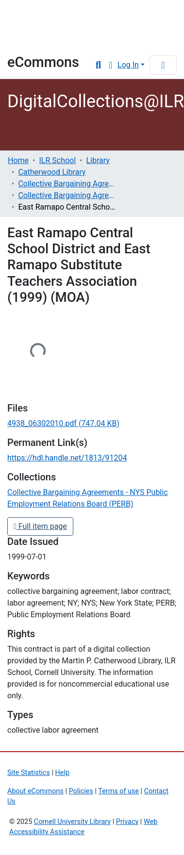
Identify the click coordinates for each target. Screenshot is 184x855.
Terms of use (118, 791)
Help (62, 773)
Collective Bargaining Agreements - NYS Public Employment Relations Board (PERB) (66, 195)
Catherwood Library (51, 172)
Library (36, 40)
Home (18, 160)
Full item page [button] (40, 526)
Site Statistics (28, 773)
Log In (128, 64)
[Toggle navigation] (163, 65)
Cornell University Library (72, 822)
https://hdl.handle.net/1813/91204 (67, 457)
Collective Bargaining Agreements (66, 183)
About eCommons (35, 791)
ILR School (57, 160)
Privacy (127, 822)
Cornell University (55, 15)
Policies (81, 791)
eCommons (43, 62)
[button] (110, 65)
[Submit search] (98, 65)
